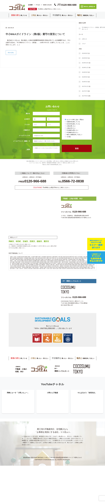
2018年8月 (85, 77)
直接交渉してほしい (85, 15)
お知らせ (84, 39)
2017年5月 (85, 96)
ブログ (84, 43)
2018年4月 (85, 81)
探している (19, 15)
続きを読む (11, 52)
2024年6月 (85, 53)
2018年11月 (85, 67)
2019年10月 (85, 62)
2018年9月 (85, 72)
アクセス (38, 5)
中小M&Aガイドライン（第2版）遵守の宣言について (35, 34)
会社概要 (30, 5)
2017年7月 (85, 91)
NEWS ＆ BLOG (47, 5)
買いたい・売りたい (39, 15)
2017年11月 (85, 86)
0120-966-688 (79, 211)
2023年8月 (85, 58)
